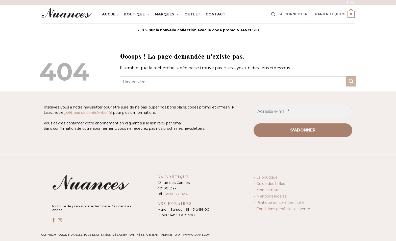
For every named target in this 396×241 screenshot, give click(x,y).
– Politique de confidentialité (279, 202)
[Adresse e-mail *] (303, 111)
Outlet (192, 14)
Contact (216, 14)
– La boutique (266, 177)
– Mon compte (267, 190)
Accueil (110, 14)
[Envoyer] (351, 81)
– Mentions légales (270, 196)
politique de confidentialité (88, 112)
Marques (167, 14)
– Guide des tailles (269, 183)
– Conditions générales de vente (282, 209)
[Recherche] (273, 14)
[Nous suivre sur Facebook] (347, 3)
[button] (293, 14)
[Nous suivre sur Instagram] (352, 3)
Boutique (137, 14)
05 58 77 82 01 (177, 194)
